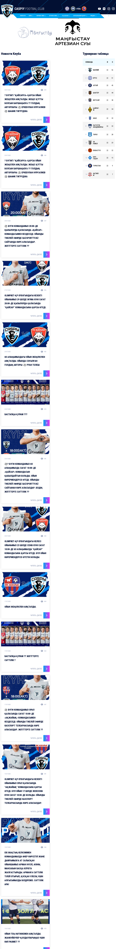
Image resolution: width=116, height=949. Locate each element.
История (46, 918)
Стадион (46, 925)
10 (53, 774)
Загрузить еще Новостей (40, 852)
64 (71, 774)
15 (65, 774)
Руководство (48, 922)
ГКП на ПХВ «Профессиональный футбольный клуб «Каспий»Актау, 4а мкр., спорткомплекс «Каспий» (95, 916)
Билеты (60, 925)
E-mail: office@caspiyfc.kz (83, 928)
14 (62, 774)
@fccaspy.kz (45, 872)
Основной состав (29, 918)
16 (67, 774)
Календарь (61, 915)
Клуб (45, 915)
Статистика (61, 922)
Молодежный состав (31, 922)
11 (56, 774)
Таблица (60, 918)
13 (60, 774)
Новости (26, 16)
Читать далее (29, 122)
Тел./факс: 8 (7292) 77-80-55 (84, 923)
